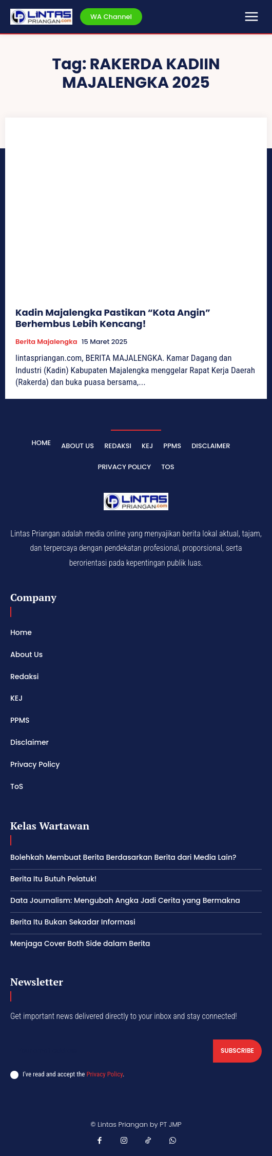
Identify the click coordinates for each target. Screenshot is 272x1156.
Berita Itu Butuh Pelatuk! (53, 879)
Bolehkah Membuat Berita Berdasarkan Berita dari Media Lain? (123, 857)
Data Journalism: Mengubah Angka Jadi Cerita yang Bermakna (125, 900)
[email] (111, 1050)
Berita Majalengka (46, 342)
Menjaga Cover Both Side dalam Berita (80, 943)
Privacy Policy (104, 1074)
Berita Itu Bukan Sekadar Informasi (72, 922)
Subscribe (237, 1050)
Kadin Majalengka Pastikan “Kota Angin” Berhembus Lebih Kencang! (112, 318)
